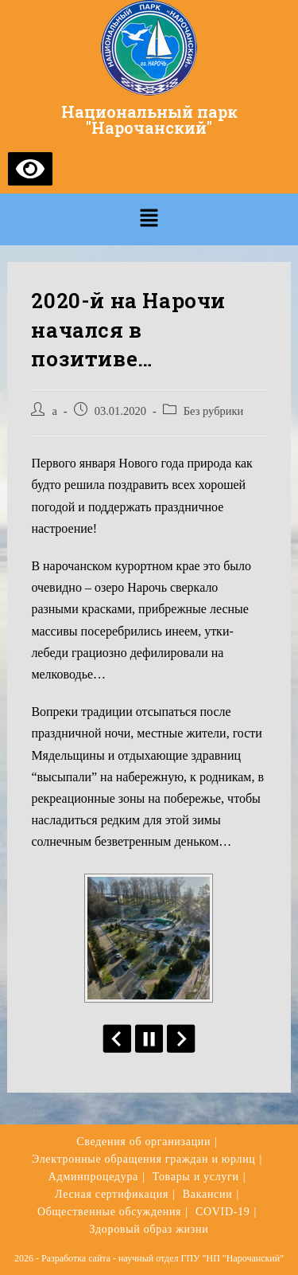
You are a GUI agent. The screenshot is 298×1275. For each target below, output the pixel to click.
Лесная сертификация (111, 1194)
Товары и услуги (196, 1177)
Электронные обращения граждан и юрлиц (144, 1159)
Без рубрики (214, 411)
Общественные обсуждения (109, 1212)
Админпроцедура (93, 1177)
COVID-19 (222, 1212)
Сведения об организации (143, 1142)
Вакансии (208, 1194)
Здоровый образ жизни (149, 1229)
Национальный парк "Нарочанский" (149, 119)
